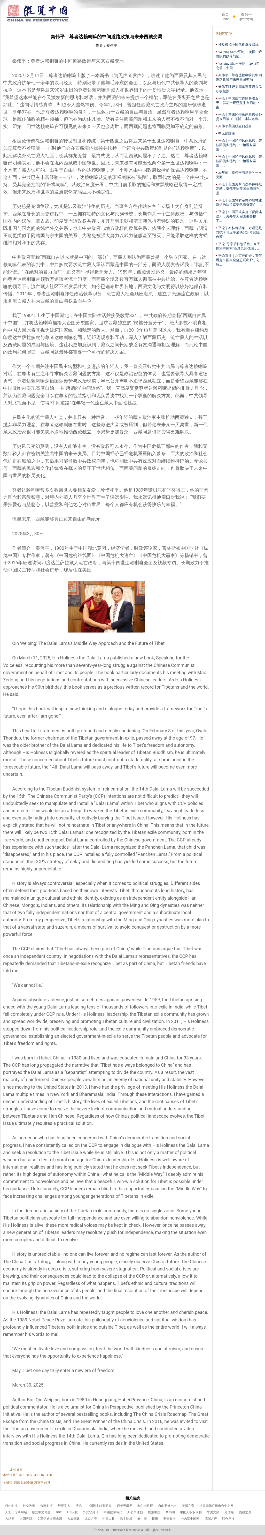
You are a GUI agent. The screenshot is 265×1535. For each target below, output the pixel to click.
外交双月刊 (90, 1512)
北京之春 (91, 1519)
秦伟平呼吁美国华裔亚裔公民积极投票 (239, 89)
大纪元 (9, 1519)
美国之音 (188, 1506)
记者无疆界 (124, 1506)
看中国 (142, 1519)
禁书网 (170, 1512)
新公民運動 (135, 1512)
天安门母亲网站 (16, 1512)
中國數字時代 (113, 1512)
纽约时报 (11, 1506)
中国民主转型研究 (99, 1506)
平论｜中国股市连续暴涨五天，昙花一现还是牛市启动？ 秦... (238, 102)
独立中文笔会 (41, 1512)
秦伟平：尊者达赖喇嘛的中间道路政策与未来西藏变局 (239, 77)
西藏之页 (245, 1512)
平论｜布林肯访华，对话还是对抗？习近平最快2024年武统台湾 (239, 232)
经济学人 (64, 1506)
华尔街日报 (145, 1506)
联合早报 (228, 1519)
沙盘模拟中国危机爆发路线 (237, 45)
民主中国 (154, 1512)
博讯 (78, 1506)
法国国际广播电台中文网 (216, 1506)
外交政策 (29, 1506)
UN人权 (72, 1512)
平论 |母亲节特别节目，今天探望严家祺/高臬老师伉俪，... (238, 246)
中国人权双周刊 (191, 1512)
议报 (155, 1519)
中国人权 (108, 1519)
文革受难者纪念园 (49, 1519)
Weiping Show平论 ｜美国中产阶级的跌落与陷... (239, 54)
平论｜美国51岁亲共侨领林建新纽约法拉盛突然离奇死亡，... (239, 202)
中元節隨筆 (225, 133)
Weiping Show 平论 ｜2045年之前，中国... (237, 66)
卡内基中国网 (190, 1519)
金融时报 (46, 1506)
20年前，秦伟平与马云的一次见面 (239, 175)
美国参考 (169, 1519)
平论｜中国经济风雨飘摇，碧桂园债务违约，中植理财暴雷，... (239, 145)
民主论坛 (126, 1519)
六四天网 (26, 1519)
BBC (59, 1512)
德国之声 (211, 1519)
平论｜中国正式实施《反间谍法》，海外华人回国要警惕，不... (239, 216)
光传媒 (229, 1512)
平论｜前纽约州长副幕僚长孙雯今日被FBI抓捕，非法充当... (239, 116)
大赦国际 (73, 1519)
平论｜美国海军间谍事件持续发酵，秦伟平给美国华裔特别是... (239, 188)
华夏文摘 (213, 1512)
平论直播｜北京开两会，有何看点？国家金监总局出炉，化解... (239, 260)
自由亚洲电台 (167, 1506)
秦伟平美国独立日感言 (234, 126)
